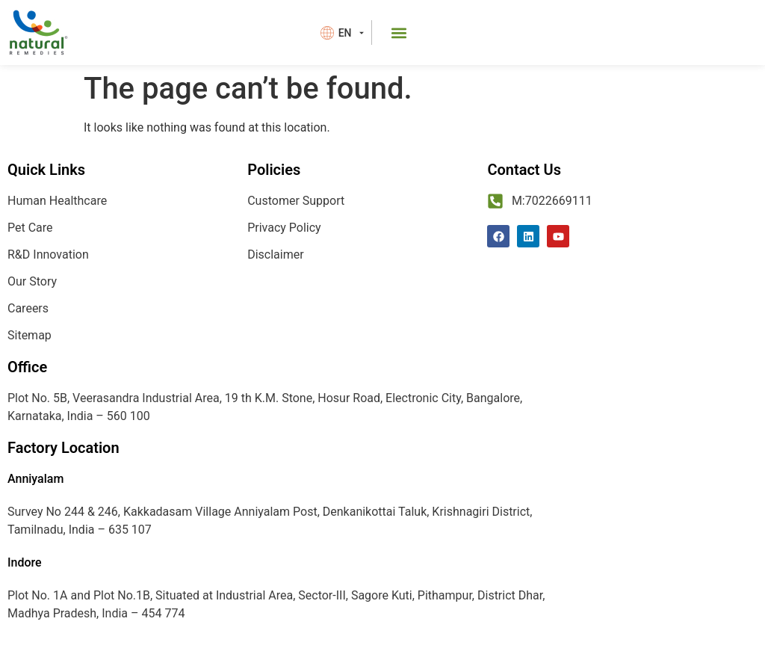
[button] (399, 32)
